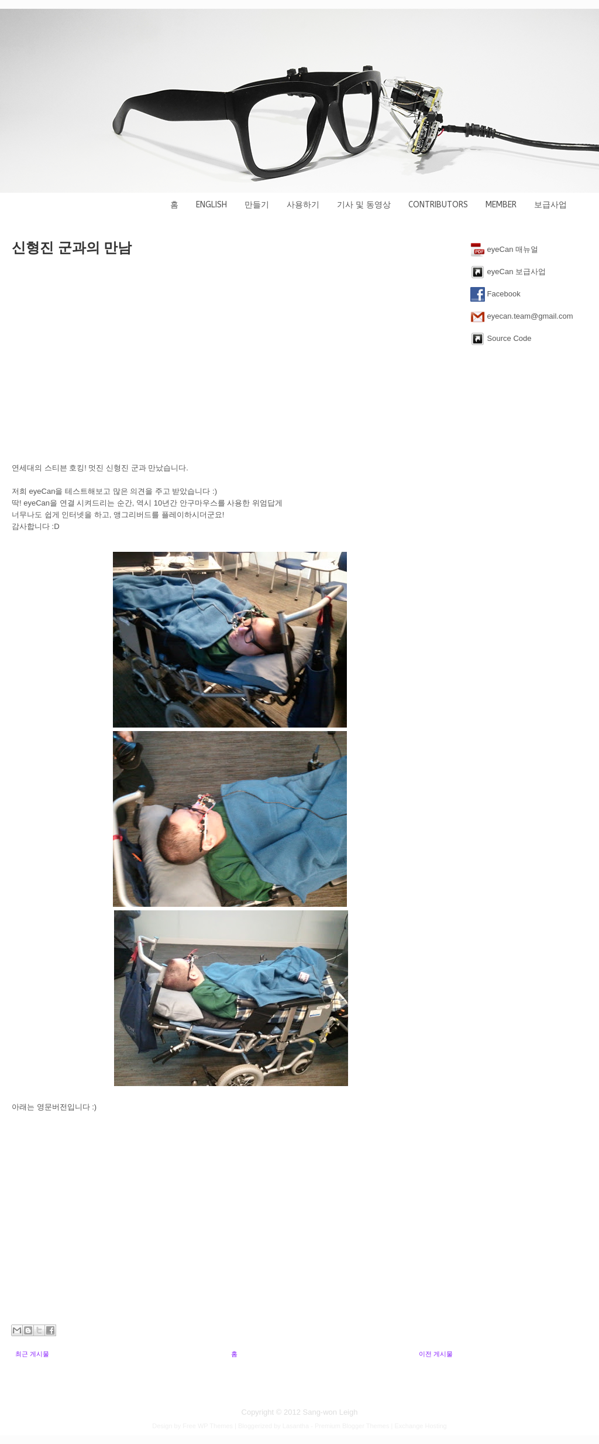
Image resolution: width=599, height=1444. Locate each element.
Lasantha (296, 1425)
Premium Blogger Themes (352, 1425)
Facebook (495, 294)
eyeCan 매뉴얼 (504, 250)
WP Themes (215, 1425)
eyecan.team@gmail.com (521, 316)
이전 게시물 (436, 1353)
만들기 (257, 205)
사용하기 (303, 205)
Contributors (438, 205)
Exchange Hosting (420, 1425)
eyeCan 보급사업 (508, 272)
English (211, 205)
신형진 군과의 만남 (72, 248)
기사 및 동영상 (364, 205)
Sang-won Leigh (330, 1412)
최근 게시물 (32, 1353)
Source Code (501, 339)
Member (501, 205)
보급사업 (550, 205)
